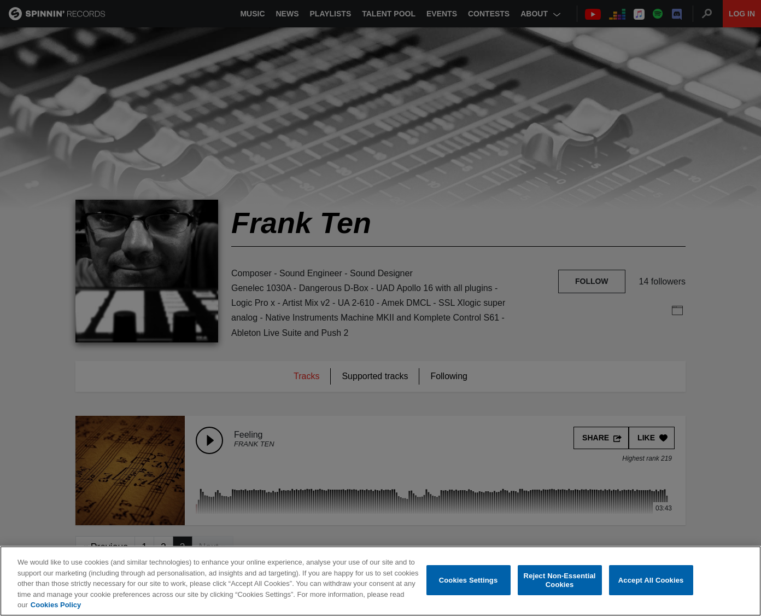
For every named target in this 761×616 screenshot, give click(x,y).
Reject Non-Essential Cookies (560, 580)
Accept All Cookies (651, 580)
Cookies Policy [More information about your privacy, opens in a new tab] (56, 605)
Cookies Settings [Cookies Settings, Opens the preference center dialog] (468, 580)
